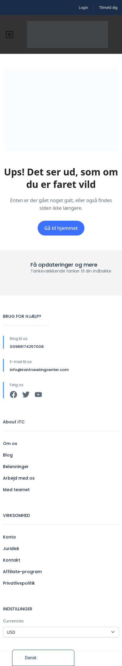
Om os (10, 443)
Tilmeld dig (108, 7)
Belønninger (16, 467)
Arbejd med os (19, 478)
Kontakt (11, 560)
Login (83, 7)
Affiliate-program (22, 572)
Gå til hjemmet (61, 228)
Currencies (13, 621)
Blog (8, 455)
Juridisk (11, 548)
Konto (9, 537)
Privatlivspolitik (19, 583)
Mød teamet (16, 490)
